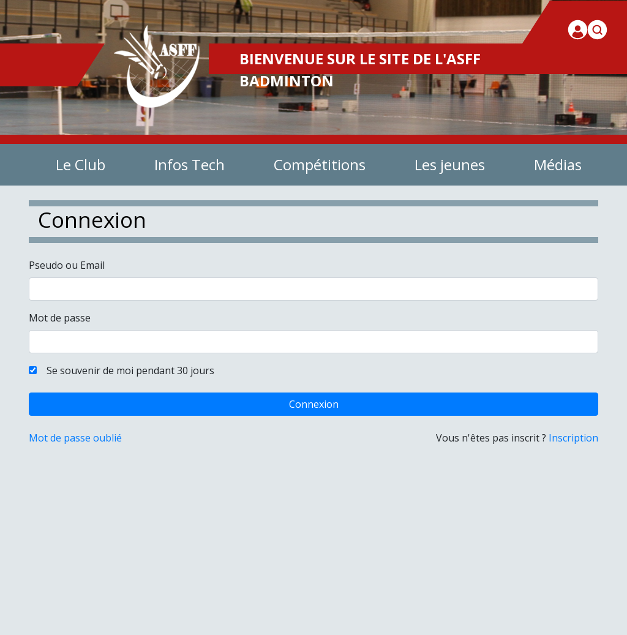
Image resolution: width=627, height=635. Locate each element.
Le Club (80, 164)
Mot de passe (60, 318)
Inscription (573, 438)
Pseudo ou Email (67, 265)
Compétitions (320, 164)
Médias (558, 164)
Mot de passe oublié (75, 438)
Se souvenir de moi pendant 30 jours (126, 370)
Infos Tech (189, 164)
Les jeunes (450, 164)
